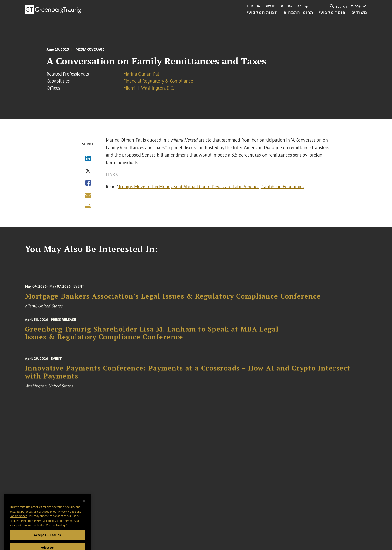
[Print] (88, 206)
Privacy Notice (67, 517)
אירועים (286, 6)
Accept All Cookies (47, 540)
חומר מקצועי (332, 12)
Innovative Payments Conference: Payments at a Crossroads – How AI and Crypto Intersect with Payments (188, 375)
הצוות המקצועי (262, 12)
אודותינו (254, 6)
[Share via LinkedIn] (88, 159)
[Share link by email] (88, 195)
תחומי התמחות (298, 12)
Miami (129, 88)
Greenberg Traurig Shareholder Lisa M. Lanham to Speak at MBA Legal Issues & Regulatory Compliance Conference (152, 335)
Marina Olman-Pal (141, 74)
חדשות (270, 6)
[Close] (84, 506)
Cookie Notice (18, 521)
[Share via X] (88, 171)
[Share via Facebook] (88, 183)
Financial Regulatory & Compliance (158, 81)
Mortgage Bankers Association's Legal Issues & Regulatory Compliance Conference (173, 299)
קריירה (303, 6)
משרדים (359, 12)
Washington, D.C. (157, 88)
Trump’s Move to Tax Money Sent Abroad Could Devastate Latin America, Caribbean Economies (212, 187)
